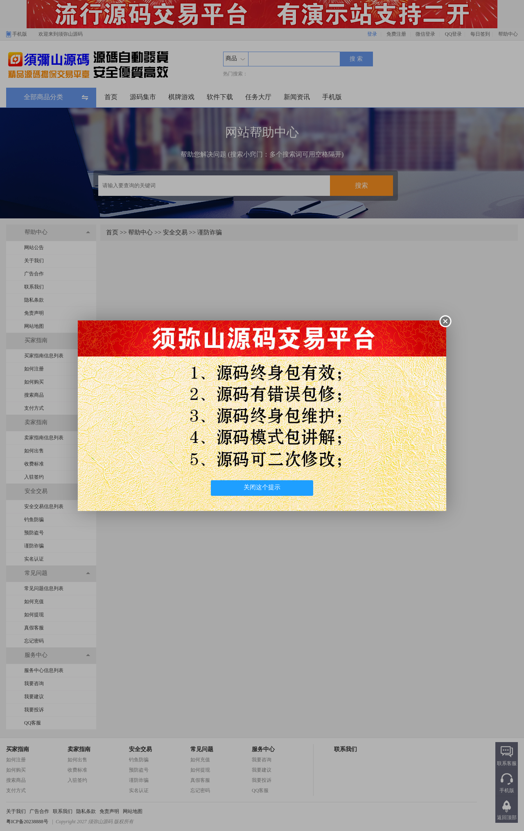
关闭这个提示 (262, 487)
